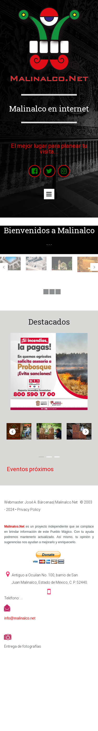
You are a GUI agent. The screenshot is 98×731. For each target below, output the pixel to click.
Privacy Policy (29, 509)
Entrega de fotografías (22, 646)
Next (94, 267)
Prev (4, 267)
